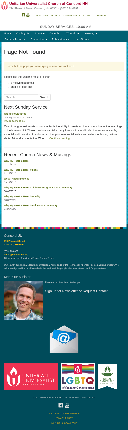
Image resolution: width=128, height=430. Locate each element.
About (39, 33)
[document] (64, 133)
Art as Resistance (15, 113)
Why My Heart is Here (16, 161)
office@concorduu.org (16, 254)
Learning (90, 33)
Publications (61, 39)
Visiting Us (22, 33)
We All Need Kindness (16, 178)
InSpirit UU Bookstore (64, 423)
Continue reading (59, 138)
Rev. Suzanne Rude (14, 121)
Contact (89, 16)
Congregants (72, 16)
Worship (72, 33)
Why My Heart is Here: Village (21, 170)
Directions (41, 16)
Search (101, 16)
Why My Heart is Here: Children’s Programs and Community (38, 187)
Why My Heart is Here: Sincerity (22, 196)
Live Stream (81, 39)
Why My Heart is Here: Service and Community (30, 205)
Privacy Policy (64, 418)
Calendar (55, 33)
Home (7, 33)
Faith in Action (14, 39)
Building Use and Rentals (64, 413)
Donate (56, 16)
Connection (38, 39)
